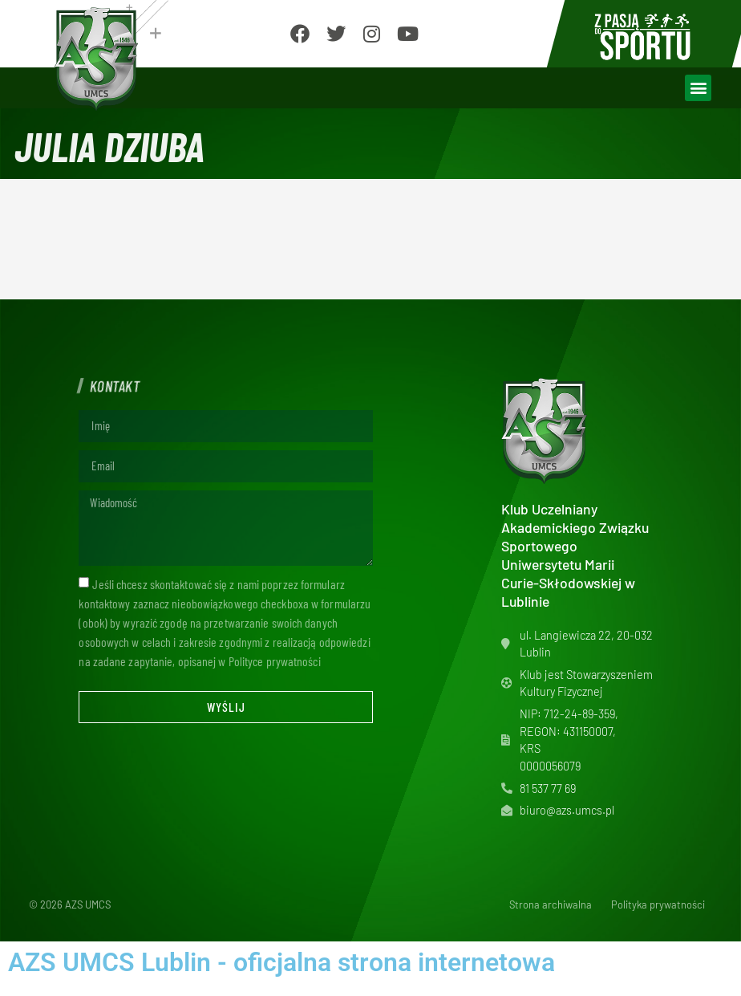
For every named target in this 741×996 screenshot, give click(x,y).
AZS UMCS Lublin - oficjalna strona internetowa (281, 962)
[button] (698, 88)
